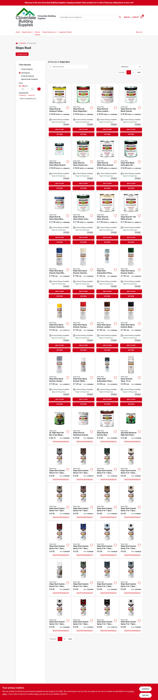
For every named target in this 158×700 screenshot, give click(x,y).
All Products (25, 72)
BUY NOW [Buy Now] (60, 134)
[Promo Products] (20, 69)
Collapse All (22, 95)
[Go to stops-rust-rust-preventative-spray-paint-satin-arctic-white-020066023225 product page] (59, 615)
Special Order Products (29, 79)
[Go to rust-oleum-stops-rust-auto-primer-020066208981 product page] (107, 380)
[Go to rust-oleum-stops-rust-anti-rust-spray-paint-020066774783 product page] (59, 326)
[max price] (32, 89)
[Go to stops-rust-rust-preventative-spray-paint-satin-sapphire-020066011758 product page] (83, 539)
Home (18, 32)
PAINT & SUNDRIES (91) (28, 99)
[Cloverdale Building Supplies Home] (26, 17)
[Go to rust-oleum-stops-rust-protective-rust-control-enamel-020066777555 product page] (107, 110)
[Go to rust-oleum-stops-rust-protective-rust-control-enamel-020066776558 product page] (83, 110)
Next (139, 72)
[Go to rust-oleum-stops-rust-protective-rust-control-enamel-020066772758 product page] (59, 218)
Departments (26, 32)
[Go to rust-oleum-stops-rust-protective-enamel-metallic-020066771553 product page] (83, 426)
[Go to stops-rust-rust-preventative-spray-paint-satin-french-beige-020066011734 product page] (130, 501)
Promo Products (27, 69)
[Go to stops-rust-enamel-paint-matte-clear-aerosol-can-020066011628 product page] (130, 615)
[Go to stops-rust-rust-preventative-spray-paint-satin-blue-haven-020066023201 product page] (130, 577)
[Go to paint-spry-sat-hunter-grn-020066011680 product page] (107, 464)
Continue (145, 689)
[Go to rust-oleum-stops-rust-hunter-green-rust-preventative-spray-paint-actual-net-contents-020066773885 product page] (130, 272)
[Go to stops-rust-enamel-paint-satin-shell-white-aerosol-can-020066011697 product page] (130, 464)
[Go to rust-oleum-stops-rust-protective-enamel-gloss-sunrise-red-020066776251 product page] (107, 426)
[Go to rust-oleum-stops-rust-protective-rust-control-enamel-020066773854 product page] (83, 218)
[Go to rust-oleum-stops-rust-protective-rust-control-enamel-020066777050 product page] (107, 218)
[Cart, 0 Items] (141, 17)
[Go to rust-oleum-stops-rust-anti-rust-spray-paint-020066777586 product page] (107, 326)
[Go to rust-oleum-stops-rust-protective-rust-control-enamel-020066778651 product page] (83, 164)
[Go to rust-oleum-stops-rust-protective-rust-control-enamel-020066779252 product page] (107, 164)
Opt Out (145, 695)
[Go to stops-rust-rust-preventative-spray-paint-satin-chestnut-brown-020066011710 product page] (83, 501)
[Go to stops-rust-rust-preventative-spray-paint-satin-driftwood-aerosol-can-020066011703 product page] (59, 501)
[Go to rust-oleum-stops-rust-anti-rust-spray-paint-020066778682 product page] (59, 380)
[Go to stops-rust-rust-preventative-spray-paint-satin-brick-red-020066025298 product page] (83, 615)
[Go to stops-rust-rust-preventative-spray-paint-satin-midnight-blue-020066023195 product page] (107, 577)
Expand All (31, 95)
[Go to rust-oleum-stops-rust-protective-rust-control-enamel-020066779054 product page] (130, 218)
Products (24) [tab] (22, 54)
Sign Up (135, 17)
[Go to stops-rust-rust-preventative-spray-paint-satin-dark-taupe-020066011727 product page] (107, 501)
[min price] (23, 89)
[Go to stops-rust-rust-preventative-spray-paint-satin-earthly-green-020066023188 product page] (83, 577)
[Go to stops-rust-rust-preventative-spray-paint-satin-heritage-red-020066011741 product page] (59, 539)
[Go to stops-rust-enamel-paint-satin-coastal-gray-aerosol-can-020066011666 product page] (59, 464)
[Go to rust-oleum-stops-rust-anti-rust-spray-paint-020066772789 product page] (59, 272)
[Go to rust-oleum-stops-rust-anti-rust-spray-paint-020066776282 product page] (83, 326)
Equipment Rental (65, 32)
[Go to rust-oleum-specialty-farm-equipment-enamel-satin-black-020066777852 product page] (59, 426)
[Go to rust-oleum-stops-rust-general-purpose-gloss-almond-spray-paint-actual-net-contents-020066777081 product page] (83, 272)
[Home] (17, 43)
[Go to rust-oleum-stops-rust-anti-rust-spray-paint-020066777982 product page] (130, 326)
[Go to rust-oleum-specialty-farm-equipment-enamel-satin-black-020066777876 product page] (130, 426)
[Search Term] (90, 17)
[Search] (120, 17)
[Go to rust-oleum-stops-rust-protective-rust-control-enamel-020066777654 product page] (130, 110)
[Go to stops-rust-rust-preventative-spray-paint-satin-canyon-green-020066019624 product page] (59, 577)
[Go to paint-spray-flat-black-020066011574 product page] (107, 615)
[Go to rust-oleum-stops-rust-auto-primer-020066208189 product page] (107, 272)
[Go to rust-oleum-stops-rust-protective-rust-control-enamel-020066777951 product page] (59, 164)
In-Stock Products (27, 76)
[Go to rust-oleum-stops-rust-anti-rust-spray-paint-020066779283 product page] (83, 380)
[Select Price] (39, 89)
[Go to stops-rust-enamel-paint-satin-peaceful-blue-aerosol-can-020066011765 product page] (107, 539)
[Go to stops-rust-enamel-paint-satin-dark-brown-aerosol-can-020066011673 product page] (83, 464)
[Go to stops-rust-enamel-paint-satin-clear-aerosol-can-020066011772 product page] (130, 539)
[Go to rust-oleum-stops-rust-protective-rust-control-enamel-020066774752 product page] (59, 110)
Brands (37, 32)
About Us (139, 32)
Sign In (126, 17)
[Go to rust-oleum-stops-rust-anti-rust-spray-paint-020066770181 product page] (130, 380)
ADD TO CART (59, 129)
